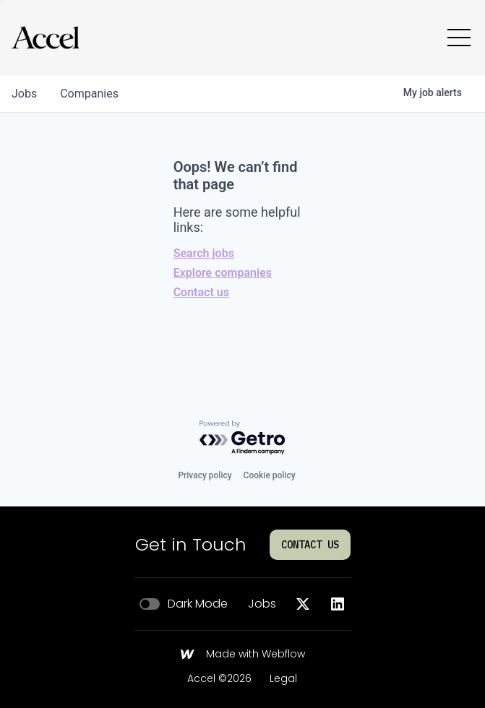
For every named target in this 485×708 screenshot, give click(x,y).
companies (89, 93)
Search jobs (203, 253)
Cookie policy (270, 475)
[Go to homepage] (45, 37)
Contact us (201, 292)
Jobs (262, 604)
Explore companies (222, 273)
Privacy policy (204, 475)
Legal (283, 679)
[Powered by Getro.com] (242, 438)
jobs (24, 93)
